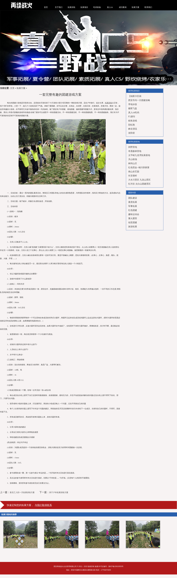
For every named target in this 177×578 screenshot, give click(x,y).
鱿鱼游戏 (132, 120)
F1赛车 (131, 116)
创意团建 (132, 222)
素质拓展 (132, 202)
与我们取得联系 (43, 505)
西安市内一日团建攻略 (139, 100)
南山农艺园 (133, 171)
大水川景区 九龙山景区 (139, 180)
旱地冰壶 (132, 104)
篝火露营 (132, 218)
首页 (46, 7)
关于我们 (58, 7)
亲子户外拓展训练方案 (58, 492)
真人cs (110, 7)
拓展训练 (71, 7)
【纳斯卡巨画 (134, 96)
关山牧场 (132, 159)
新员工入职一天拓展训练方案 (22, 492)
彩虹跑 (131, 125)
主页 (12, 88)
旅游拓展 (132, 226)
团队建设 (132, 198)
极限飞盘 (132, 108)
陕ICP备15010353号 (116, 566)
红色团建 (132, 210)
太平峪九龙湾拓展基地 (139, 155)
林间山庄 (132, 163)
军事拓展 (132, 206)
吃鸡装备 (97, 7)
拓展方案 (135, 7)
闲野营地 (132, 147)
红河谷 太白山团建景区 (139, 184)
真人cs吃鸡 (133, 112)
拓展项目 (84, 7)
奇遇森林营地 (134, 151)
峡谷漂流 (132, 129)
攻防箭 (131, 133)
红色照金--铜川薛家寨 (138, 167)
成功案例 (122, 7)
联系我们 (148, 7)
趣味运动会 (133, 214)
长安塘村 (132, 175)
